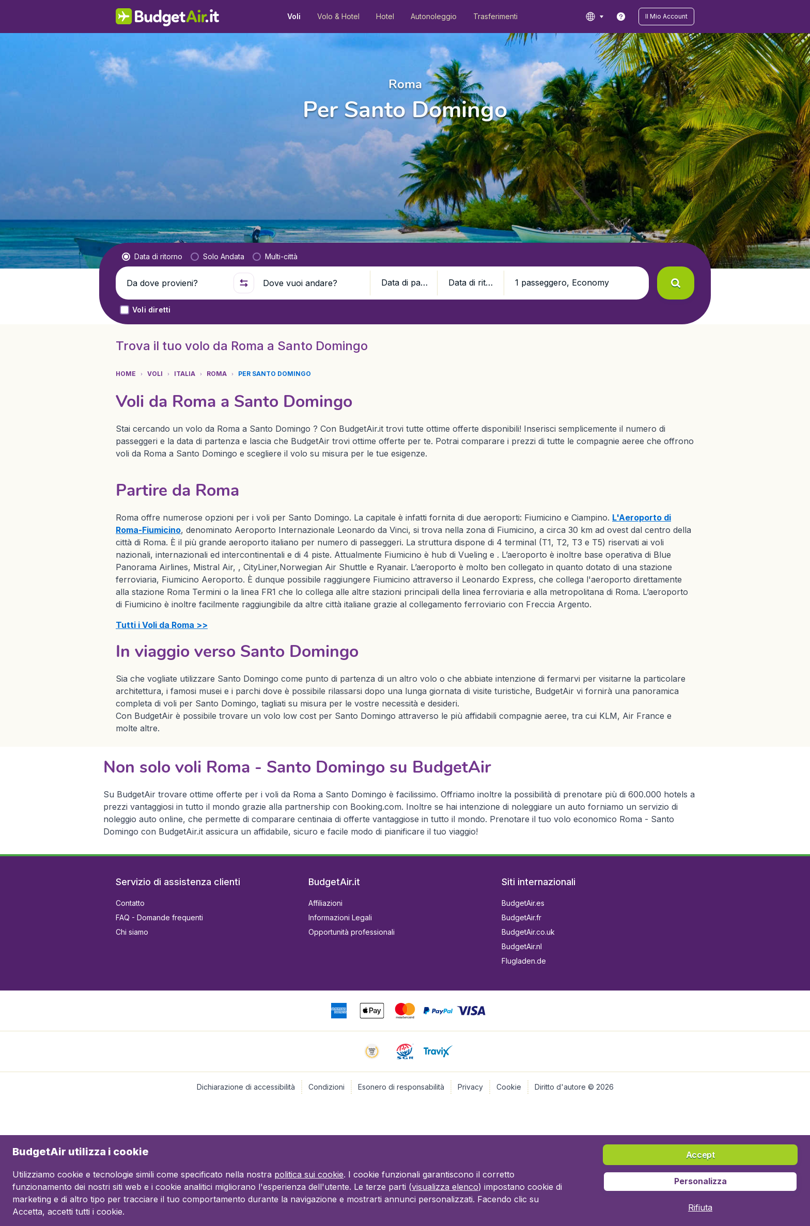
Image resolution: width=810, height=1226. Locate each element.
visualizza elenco (445, 1187)
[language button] (594, 16)
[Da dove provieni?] (175, 283)
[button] (666, 16)
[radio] (152, 256)
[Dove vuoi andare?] (312, 283)
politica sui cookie (309, 1174)
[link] (621, 16)
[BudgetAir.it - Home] (168, 16)
